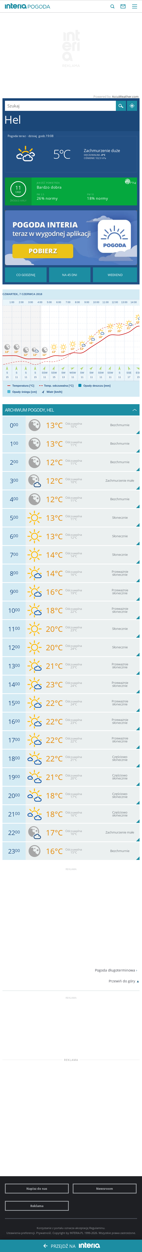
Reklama (36, 1206)
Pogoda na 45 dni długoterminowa (70, 274)
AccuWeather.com (125, 96)
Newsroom (104, 1189)
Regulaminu (97, 1228)
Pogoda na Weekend (115, 274)
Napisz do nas (36, 1189)
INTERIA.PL (77, 1233)
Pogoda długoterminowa (115, 970)
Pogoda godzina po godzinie (26, 274)
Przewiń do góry (122, 981)
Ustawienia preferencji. (21, 1233)
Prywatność (43, 1233)
